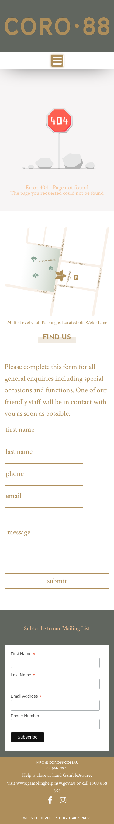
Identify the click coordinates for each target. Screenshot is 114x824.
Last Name (23, 675)
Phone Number (25, 715)
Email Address (26, 696)
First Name (23, 654)
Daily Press (80, 818)
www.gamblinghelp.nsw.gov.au (45, 783)
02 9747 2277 (57, 768)
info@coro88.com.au (57, 763)
